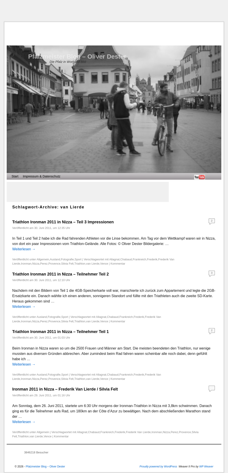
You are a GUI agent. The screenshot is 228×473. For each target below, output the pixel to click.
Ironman (26, 263)
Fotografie (67, 259)
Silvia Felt (67, 263)
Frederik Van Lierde (138, 432)
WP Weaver (206, 466)
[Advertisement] (114, 11)
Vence (104, 263)
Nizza (35, 263)
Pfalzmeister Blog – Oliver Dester (77, 56)
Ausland (55, 259)
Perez (43, 263)
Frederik (152, 259)
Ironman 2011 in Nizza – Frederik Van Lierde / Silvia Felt (65, 389)
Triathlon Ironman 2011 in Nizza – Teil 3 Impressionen (63, 222)
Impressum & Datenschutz (41, 176)
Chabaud (126, 259)
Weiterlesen (24, 249)
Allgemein (43, 259)
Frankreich (139, 259)
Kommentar (117, 263)
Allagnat (114, 259)
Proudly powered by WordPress (158, 466)
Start (15, 176)
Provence (54, 263)
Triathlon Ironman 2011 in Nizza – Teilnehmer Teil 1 (60, 331)
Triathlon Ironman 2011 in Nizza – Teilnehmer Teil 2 (60, 274)
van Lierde (93, 263)
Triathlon (79, 263)
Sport (78, 259)
